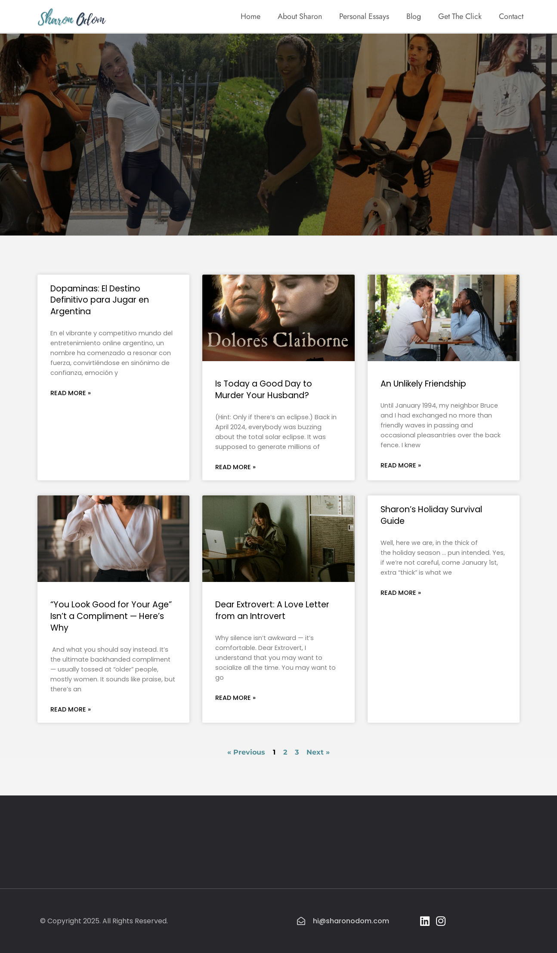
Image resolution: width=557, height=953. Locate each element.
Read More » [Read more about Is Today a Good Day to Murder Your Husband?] (235, 467)
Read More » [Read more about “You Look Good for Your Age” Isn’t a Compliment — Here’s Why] (70, 709)
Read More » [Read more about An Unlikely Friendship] (401, 465)
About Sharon (300, 16)
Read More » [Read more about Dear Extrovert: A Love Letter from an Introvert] (235, 697)
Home (250, 16)
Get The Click (460, 16)
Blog (413, 16)
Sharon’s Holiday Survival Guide (431, 515)
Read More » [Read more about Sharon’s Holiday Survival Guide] (401, 592)
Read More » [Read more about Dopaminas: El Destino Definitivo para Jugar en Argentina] (70, 393)
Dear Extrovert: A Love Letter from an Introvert (272, 610)
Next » (318, 752)
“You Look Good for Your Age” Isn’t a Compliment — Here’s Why (111, 616)
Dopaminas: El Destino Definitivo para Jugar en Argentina (99, 300)
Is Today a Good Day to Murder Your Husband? (263, 389)
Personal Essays (364, 16)
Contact (511, 16)
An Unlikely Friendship (423, 384)
